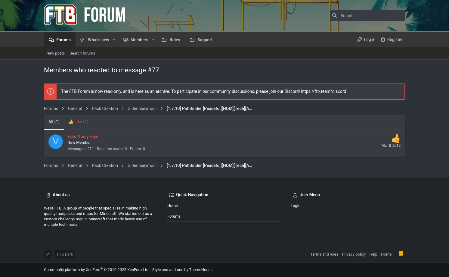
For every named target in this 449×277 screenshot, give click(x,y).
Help (373, 254)
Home (172, 205)
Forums (174, 216)
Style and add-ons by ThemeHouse (182, 269)
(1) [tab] (54, 121)
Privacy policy (354, 254)
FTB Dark (65, 254)
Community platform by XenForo (96, 269)
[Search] (367, 15)
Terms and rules (324, 254)
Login (295, 205)
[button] (114, 40)
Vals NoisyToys (82, 136)
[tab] (78, 122)
